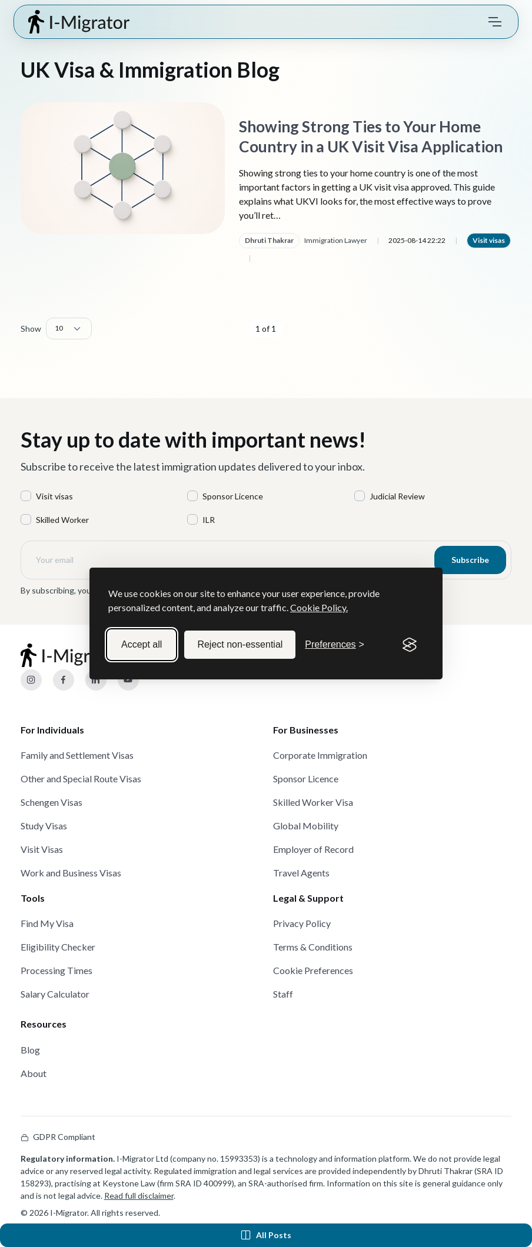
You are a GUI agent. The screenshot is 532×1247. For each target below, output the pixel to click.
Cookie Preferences (313, 970)
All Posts (266, 1235)
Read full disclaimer (139, 1196)
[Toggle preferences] (334, 645)
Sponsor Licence (232, 496)
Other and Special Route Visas (81, 778)
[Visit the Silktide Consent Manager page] (409, 645)
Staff (283, 993)
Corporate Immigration (320, 755)
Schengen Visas (51, 802)
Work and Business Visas (71, 872)
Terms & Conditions (313, 946)
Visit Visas (42, 849)
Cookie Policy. (319, 607)
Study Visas (44, 825)
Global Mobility (305, 825)
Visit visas (489, 240)
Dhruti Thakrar (269, 240)
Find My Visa (47, 923)
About (33, 1073)
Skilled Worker (62, 520)
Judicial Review (397, 496)
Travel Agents (301, 872)
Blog (30, 1049)
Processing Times (56, 970)
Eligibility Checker (58, 946)
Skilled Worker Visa (313, 802)
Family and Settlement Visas (77, 755)
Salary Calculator (55, 993)
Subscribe (470, 560)
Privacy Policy (302, 923)
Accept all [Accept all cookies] (141, 644)
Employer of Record (313, 849)
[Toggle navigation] (495, 21)
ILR (208, 520)
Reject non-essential (239, 644)
